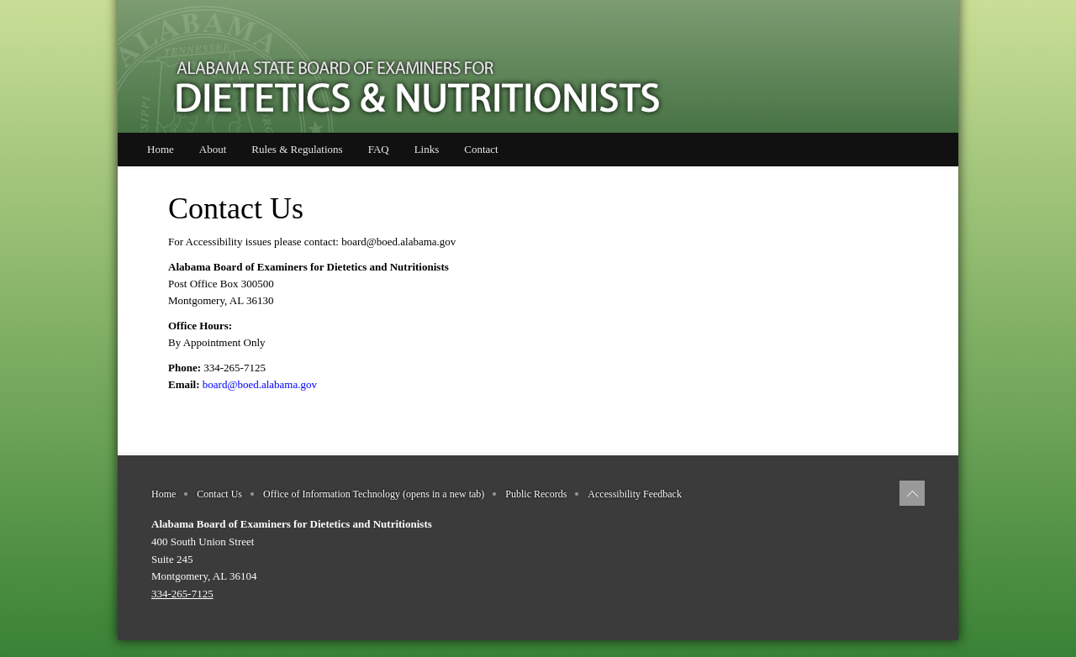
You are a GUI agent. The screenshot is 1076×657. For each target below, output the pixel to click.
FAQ (378, 149)
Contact (481, 149)
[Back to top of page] (912, 493)
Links (427, 149)
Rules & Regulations (296, 149)
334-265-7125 (182, 593)
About (213, 149)
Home (160, 149)
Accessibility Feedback (635, 494)
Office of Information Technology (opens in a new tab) (373, 494)
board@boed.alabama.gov (398, 241)
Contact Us (219, 494)
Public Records (536, 494)
